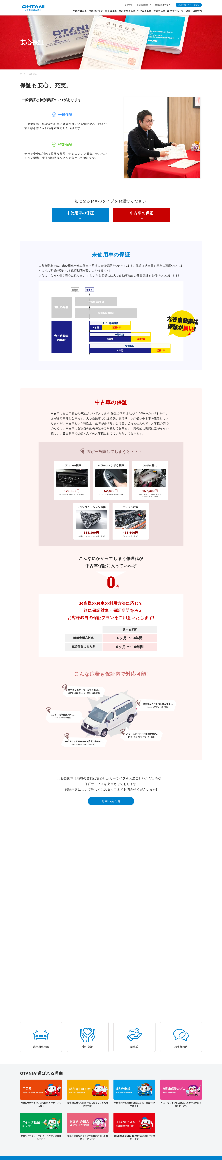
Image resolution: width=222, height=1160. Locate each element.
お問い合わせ (111, 801)
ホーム (23, 74)
